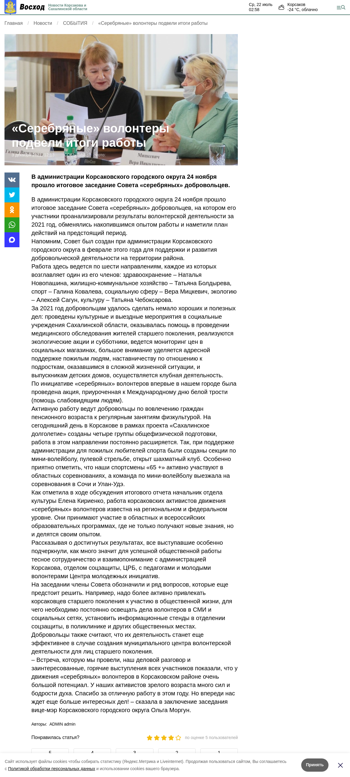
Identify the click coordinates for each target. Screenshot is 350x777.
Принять (315, 764)
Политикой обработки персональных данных (51, 768)
